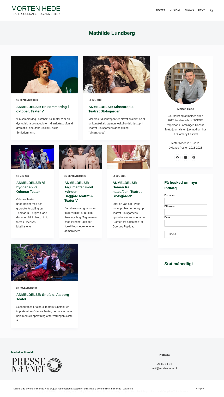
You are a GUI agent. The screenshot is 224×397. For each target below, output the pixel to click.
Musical (174, 10)
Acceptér (200, 388)
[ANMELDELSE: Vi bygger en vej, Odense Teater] (32, 157)
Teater (160, 10)
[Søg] (211, 10)
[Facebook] (177, 157)
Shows (189, 10)
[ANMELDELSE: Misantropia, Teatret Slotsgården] (116, 74)
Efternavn (170, 206)
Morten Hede (35, 8)
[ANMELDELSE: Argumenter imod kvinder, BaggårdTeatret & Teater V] (80, 157)
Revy (201, 10)
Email (167, 217)
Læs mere (128, 388)
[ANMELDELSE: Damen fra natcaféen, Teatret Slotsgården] (128, 157)
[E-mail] (194, 157)
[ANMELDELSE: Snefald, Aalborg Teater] (44, 262)
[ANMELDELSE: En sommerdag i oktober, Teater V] (44, 74)
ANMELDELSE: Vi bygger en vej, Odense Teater (30, 187)
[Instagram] (185, 157)
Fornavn (169, 195)
